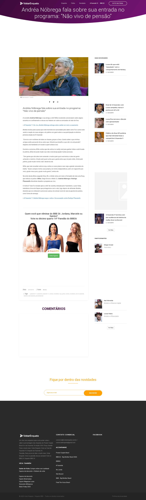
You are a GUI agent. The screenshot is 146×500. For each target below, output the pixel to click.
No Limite (59, 470)
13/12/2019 (109, 72)
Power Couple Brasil (62, 453)
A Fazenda (59, 465)
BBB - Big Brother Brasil (63, 478)
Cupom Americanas (25, 479)
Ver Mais (110, 230)
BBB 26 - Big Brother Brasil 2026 (66, 457)
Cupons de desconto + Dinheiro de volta (32, 471)
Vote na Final (117, 3)
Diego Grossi (108, 245)
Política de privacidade (119, 496)
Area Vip (45, 289)
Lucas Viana (108, 314)
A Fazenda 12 (94, 3)
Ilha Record (59, 474)
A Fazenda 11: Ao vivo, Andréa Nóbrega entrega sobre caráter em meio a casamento (51, 125)
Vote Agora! (53, 256)
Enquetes (64, 3)
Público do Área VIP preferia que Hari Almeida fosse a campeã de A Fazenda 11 (116, 135)
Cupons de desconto (25, 476)
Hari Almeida (108, 300)
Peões (73, 3)
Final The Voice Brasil (63, 482)
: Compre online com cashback (34, 468)
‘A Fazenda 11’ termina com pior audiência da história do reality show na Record (116, 217)
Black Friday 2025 (25, 487)
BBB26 (58, 461)
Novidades (82, 3)
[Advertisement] (73, 37)
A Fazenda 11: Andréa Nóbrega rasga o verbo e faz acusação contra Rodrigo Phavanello (52, 198)
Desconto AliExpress (26, 484)
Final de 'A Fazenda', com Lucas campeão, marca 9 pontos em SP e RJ (115, 107)
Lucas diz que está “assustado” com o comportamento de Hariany (116, 67)
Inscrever (93, 392)
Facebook (97, 435)
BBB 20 (102, 3)
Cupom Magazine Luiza (26, 481)
